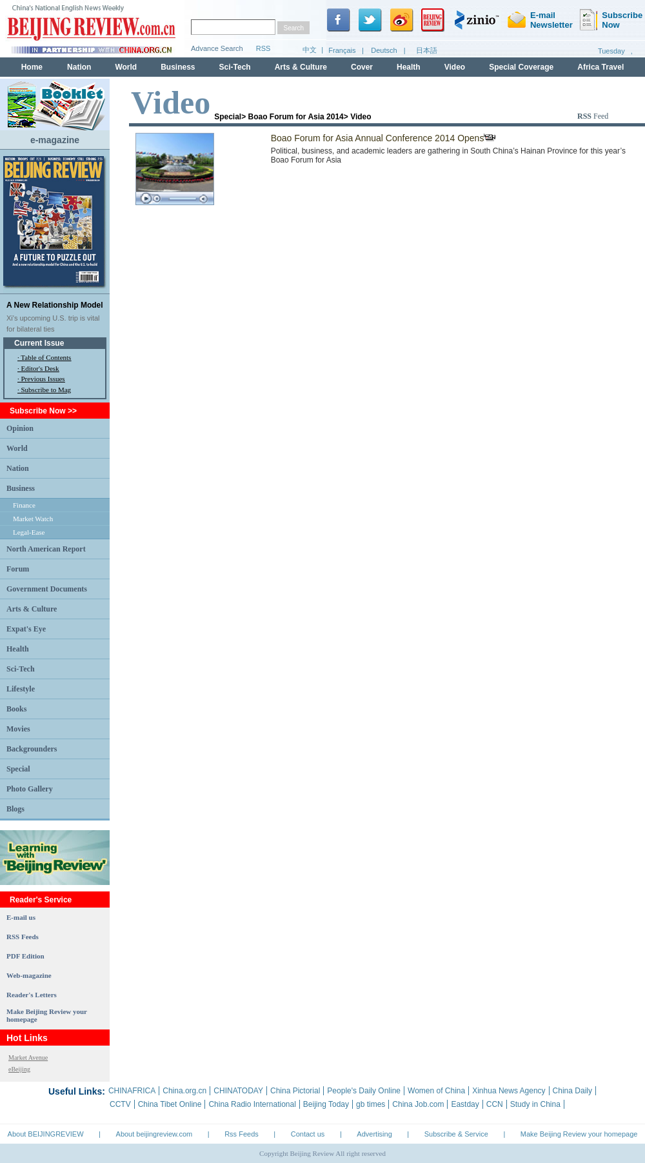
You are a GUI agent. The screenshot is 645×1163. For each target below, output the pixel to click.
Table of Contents (46, 357)
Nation (17, 468)
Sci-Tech (20, 668)
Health (17, 648)
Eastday (465, 1104)
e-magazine (54, 140)
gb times (370, 1104)
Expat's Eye (26, 628)
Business (20, 488)
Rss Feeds (241, 1134)
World (17, 448)
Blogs (15, 808)
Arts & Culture (31, 608)
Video (360, 116)
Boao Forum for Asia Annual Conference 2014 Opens (383, 138)
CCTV (120, 1104)
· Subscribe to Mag (44, 389)
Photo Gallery (29, 788)
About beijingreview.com (154, 1134)
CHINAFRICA (131, 1090)
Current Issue (39, 343)
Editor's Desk (40, 368)
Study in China (535, 1104)
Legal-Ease (29, 532)
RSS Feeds (22, 936)
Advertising (374, 1134)
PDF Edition (25, 956)
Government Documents (46, 588)
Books (16, 708)
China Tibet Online (170, 1104)
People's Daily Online (364, 1090)
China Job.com (418, 1104)
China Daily (572, 1090)
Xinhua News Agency (508, 1090)
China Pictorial (295, 1090)
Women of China (436, 1090)
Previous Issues (43, 379)
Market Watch (33, 518)
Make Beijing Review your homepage (579, 1134)
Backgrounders (31, 748)
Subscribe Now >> (43, 410)
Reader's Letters (31, 995)
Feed (592, 116)
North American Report (46, 548)
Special (18, 768)
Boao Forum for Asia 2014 (296, 116)
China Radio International (251, 1104)
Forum (17, 568)
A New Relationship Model (54, 305)
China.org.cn (184, 1090)
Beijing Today (326, 1104)
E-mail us (20, 917)
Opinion (20, 428)
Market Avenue (28, 1057)
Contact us (308, 1134)
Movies (18, 728)
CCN (494, 1104)
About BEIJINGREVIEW (46, 1134)
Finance (24, 505)
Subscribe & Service (456, 1134)
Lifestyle (20, 688)
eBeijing (19, 1069)
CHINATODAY (238, 1090)
